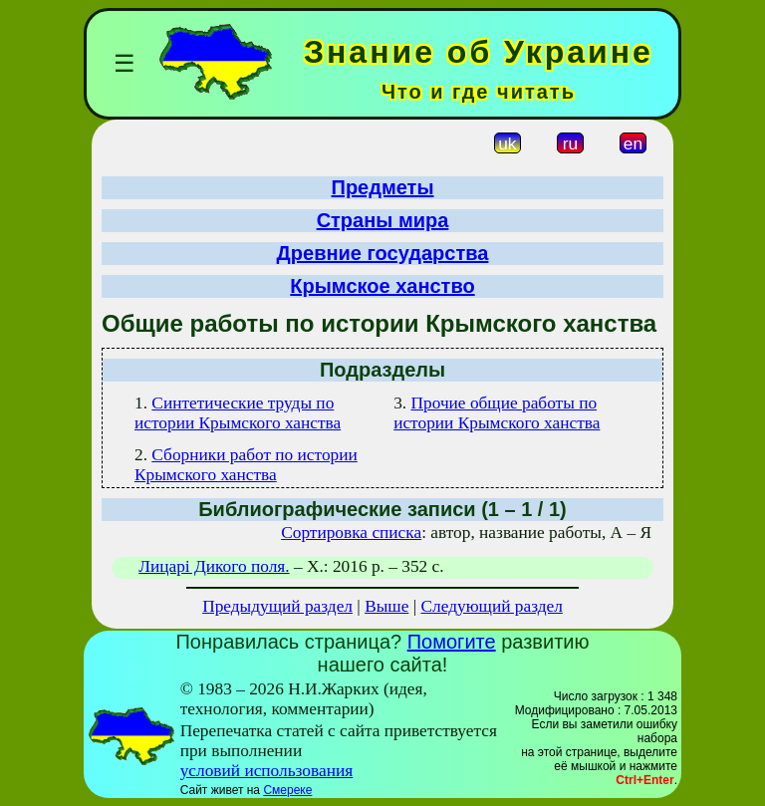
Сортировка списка (351, 532)
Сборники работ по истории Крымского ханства (246, 464)
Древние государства (383, 253)
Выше (386, 606)
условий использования (267, 770)
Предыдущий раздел (277, 606)
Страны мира (383, 220)
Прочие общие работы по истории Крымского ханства (496, 413)
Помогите (451, 642)
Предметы (383, 187)
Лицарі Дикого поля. (213, 566)
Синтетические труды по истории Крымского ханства (237, 413)
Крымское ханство (382, 286)
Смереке (287, 790)
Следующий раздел (492, 606)
